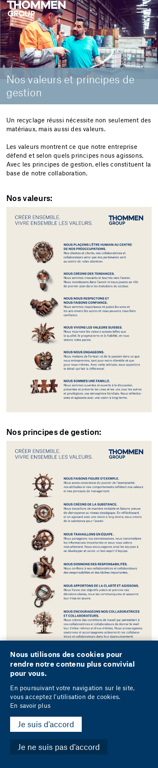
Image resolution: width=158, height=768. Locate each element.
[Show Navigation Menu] (142, 9)
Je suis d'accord (46, 724)
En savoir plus (30, 705)
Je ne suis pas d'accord (59, 747)
